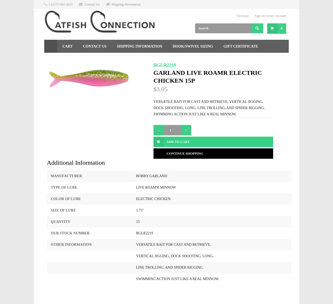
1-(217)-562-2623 (60, 4)
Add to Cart (178, 142)
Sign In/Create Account (270, 16)
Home (50, 46)
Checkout (242, 16)
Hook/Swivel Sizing (193, 46)
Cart (67, 46)
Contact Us (92, 4)
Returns (58, 59)
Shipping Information (126, 4)
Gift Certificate (240, 46)
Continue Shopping (184, 153)
